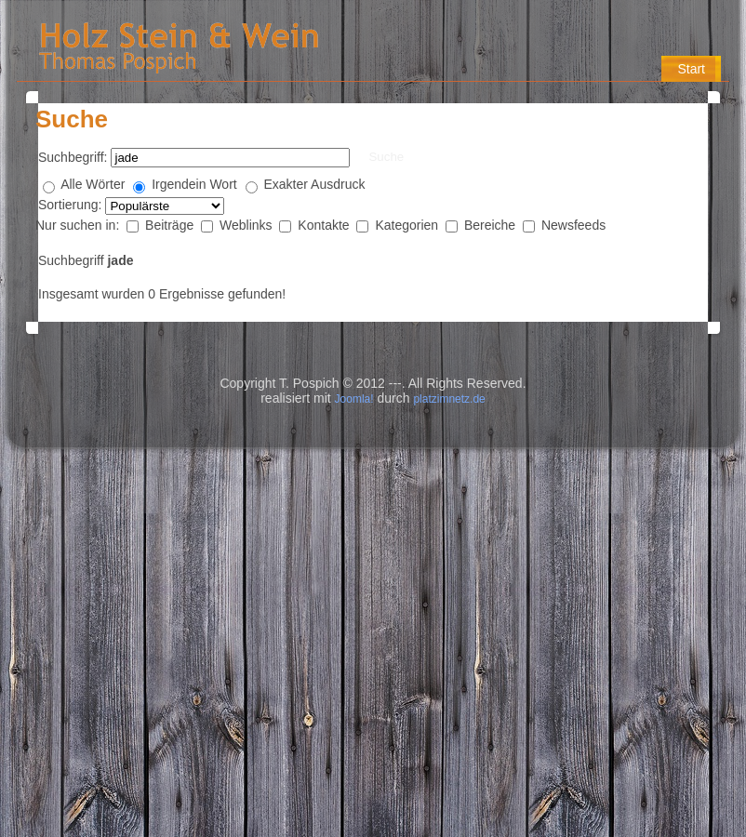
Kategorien (408, 225)
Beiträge (171, 225)
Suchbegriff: (72, 157)
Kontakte (325, 225)
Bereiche (491, 225)
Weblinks (247, 225)
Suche (386, 157)
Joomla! (354, 398)
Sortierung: (71, 204)
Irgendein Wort (194, 184)
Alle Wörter (92, 184)
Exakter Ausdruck (315, 184)
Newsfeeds (573, 225)
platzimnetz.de (449, 398)
